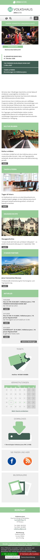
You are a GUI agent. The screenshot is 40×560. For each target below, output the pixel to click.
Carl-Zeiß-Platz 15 (20, 520)
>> (34, 386)
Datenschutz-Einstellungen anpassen (20, 545)
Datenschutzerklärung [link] (28, 557)
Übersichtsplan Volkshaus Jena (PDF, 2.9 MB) (18, 444)
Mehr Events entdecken (20, 411)
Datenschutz (22, 544)
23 (20, 402)
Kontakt (5, 544)
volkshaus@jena (19, 529)
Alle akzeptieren (9, 554)
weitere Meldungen (29, 342)
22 (15, 402)
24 (24, 402)
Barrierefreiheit (32, 544)
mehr (5, 163)
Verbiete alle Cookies (29, 554)
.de (25, 529)
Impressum (12, 544)
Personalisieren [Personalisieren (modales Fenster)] (12, 557)
